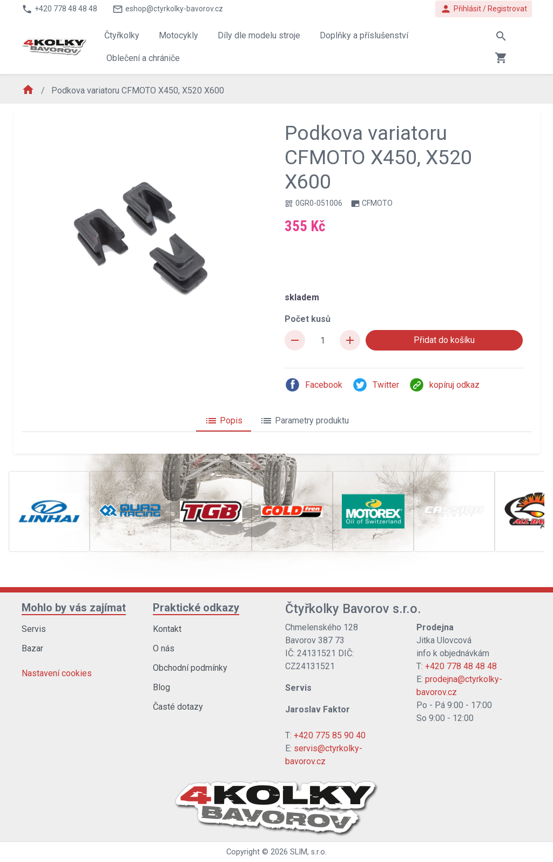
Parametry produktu (304, 420)
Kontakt (167, 629)
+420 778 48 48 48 (461, 666)
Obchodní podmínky (190, 668)
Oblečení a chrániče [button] (143, 58)
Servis (34, 629)
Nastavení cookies (57, 673)
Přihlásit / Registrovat (483, 9)
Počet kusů (308, 319)
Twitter (375, 385)
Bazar (32, 648)
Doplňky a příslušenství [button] (364, 35)
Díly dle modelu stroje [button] (259, 35)
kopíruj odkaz (444, 385)
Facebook (313, 385)
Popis (223, 420)
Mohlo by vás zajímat (74, 607)
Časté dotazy (178, 707)
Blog (161, 687)
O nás (163, 648)
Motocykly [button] (178, 35)
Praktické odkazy (196, 607)
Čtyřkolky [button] (121, 35)
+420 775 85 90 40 (330, 735)
